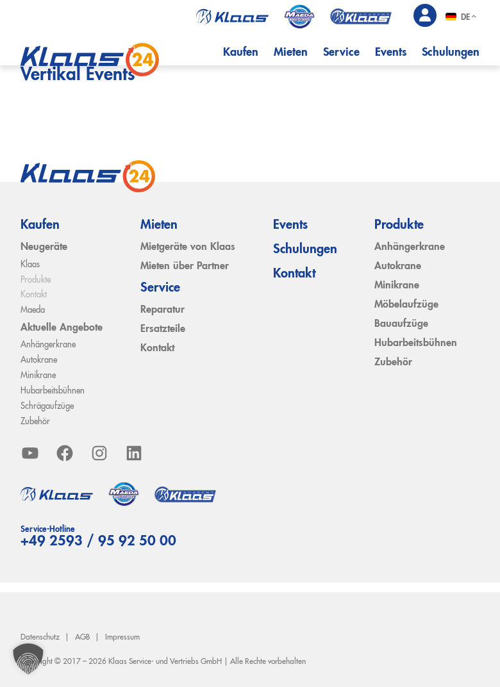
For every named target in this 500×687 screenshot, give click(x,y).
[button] (28, 659)
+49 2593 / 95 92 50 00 (98, 541)
